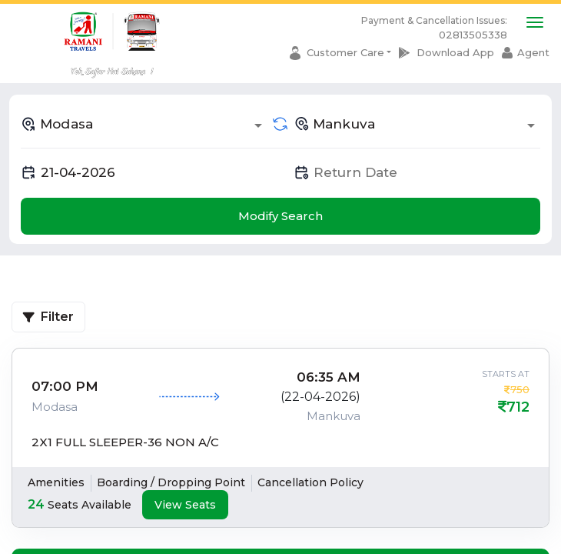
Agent (533, 52)
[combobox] (144, 124)
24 (36, 504)
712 (517, 407)
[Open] (258, 125)
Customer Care (345, 52)
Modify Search (280, 216)
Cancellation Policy (310, 482)
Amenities (56, 482)
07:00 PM (65, 386)
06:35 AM (328, 377)
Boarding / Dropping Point (171, 482)
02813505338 (473, 34)
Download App (455, 52)
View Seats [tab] (185, 505)
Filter (48, 316)
